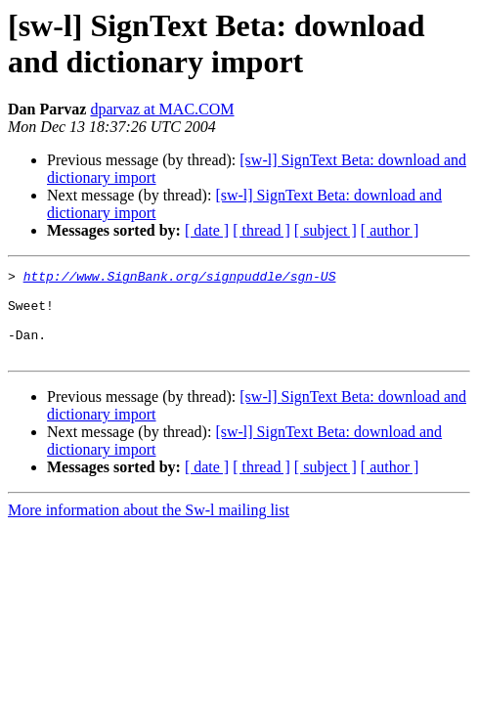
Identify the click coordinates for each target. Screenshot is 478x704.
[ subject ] (325, 230)
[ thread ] (261, 230)
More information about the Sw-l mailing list (148, 527)
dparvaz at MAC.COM (162, 109)
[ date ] (207, 230)
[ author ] (390, 230)
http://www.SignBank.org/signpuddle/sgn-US (179, 278)
